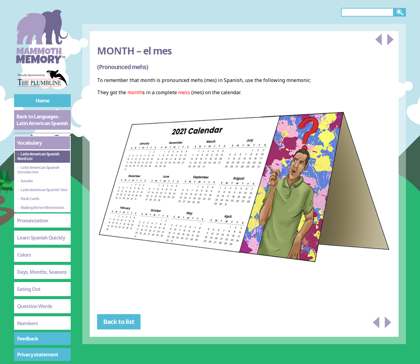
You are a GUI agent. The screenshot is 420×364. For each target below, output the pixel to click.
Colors (24, 254)
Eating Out (28, 289)
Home (42, 100)
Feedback (27, 338)
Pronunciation (32, 220)
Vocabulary (29, 142)
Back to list (118, 322)
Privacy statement (37, 354)
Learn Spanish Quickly (41, 237)
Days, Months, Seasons (41, 272)
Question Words (34, 306)
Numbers (27, 323)
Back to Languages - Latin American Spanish (42, 120)
